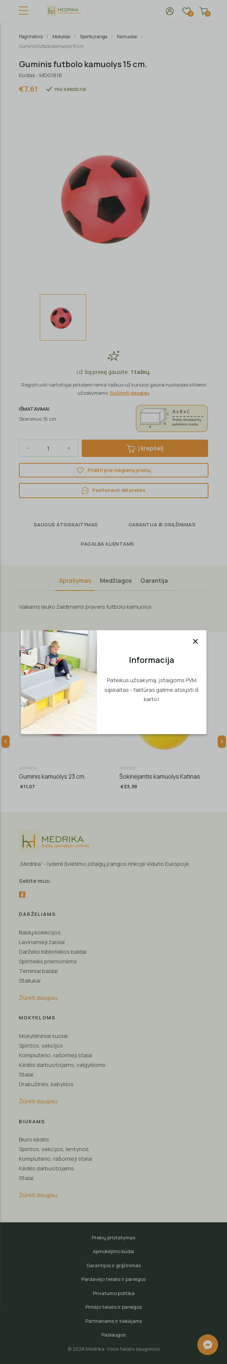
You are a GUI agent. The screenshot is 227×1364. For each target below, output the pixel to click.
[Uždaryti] (195, 641)
